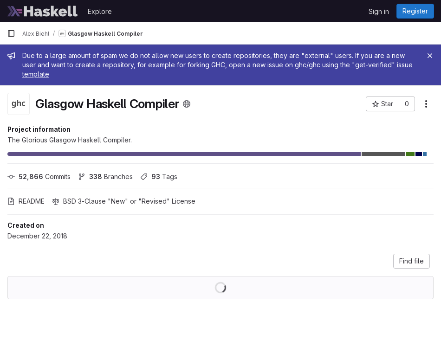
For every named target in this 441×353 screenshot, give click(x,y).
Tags (158, 176)
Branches (105, 176)
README (26, 201)
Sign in (379, 11)
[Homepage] (42, 11)
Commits (39, 176)
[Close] (429, 55)
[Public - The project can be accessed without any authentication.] (186, 104)
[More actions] (426, 103)
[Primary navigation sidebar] (11, 33)
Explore (100, 11)
